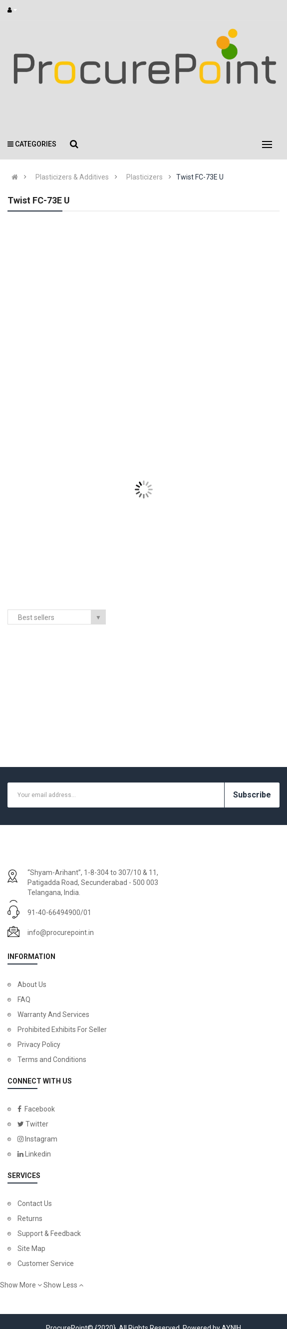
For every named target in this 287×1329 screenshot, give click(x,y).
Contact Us (34, 1204)
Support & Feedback (49, 1234)
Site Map (31, 1248)
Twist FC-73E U (200, 177)
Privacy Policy (38, 1044)
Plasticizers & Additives (72, 177)
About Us (31, 984)
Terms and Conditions (51, 1060)
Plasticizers (144, 177)
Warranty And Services (53, 1014)
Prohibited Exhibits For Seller (62, 1030)
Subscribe (252, 795)
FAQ (23, 1000)
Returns (29, 1218)
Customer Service (45, 1264)
